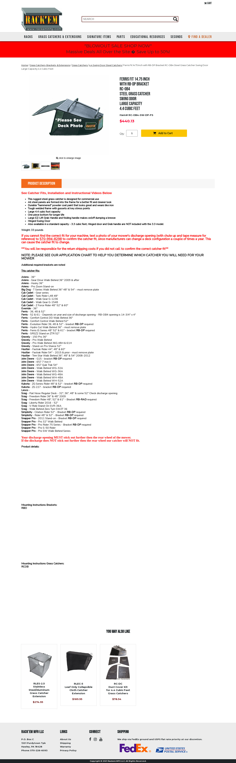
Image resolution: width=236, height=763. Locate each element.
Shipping (65, 743)
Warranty (65, 746)
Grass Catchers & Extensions (60, 37)
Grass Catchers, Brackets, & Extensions (50, 65)
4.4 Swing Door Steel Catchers (105, 65)
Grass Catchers (80, 65)
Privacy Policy (68, 750)
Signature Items (99, 37)
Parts (121, 37)
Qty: (122, 133)
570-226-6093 (39, 750)
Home (24, 65)
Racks (28, 37)
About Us (65, 739)
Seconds (177, 37)
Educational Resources (147, 37)
